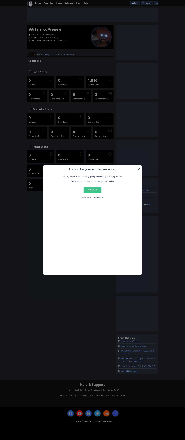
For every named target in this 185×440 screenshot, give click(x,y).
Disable (92, 190)
